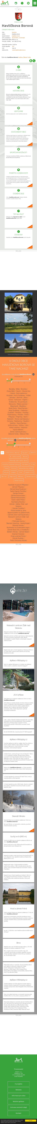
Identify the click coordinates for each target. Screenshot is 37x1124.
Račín (26, 417)
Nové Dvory (13, 408)
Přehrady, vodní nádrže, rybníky (18, 460)
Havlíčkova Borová (17, 25)
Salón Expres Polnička (18, 491)
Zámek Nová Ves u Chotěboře (18, 530)
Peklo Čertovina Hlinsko (18, 540)
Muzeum (20, 476)
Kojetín (25, 400)
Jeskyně (13, 472)
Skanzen (25, 457)
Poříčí (27, 415)
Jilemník (19, 397)
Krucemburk (22, 402)
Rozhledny (25, 464)
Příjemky (19, 417)
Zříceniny (13, 468)
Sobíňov (13, 423)
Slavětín (26, 421)
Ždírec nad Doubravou (18, 432)
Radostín (10, 419)
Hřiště (28, 395)
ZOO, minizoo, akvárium (12, 453)
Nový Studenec (14, 410)
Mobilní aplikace (18, 1101)
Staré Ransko (21, 423)
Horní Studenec (19, 395)
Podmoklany (11, 415)
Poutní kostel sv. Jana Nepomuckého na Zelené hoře (18, 511)
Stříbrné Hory (13, 425)
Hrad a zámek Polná (18, 536)
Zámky (6, 468)
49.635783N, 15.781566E (18, 37)
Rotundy (6, 472)
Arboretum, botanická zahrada (11, 464)
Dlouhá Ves (26, 391)
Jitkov (25, 397)
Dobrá (12, 393)
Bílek (18, 389)
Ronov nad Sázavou (22, 419)
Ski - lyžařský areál (15, 457)
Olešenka (24, 410)
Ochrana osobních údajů (18, 1107)
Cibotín (18, 391)
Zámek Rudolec (18, 538)
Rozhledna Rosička (18, 502)
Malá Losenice (22, 404)
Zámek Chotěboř (18, 508)
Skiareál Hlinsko (18, 525)
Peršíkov (20, 57)
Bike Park (4, 476)
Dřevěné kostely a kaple (25, 468)
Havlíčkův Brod (16, 36)
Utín (26, 425)
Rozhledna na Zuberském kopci (18, 527)
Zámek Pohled (18, 493)
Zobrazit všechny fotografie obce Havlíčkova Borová (18, 354)
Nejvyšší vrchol (29, 472)
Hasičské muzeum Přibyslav (18, 485)
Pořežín (20, 415)
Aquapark (25, 453)
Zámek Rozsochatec (18, 495)
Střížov (21, 425)
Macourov (12, 404)
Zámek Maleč (24, 532)
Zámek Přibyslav (18, 487)
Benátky (12, 389)
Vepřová (24, 427)
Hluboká (9, 395)
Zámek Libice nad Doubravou (18, 515)
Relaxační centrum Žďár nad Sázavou (18, 518)
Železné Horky (27, 57)
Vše (2, 453)
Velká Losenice (14, 427)
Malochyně (14, 406)
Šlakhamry (18, 421)
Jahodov (12, 397)
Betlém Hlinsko (12, 532)
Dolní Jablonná (21, 393)
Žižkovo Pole (24, 434)
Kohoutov (17, 400)
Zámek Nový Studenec (18, 489)
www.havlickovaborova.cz (18, 50)
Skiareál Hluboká (18, 534)
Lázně (20, 472)
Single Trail (12, 476)
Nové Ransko (22, 408)
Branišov (24, 389)
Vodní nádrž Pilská (18, 500)
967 (13, 46)
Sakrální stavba (18, 480)
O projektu (18, 1084)
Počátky (25, 412)
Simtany (10, 421)
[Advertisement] (18, 271)
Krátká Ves (13, 402)
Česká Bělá (10, 391)
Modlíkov (22, 406)
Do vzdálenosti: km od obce (16, 374)
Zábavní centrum (31, 476)
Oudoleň (11, 412)
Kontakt (18, 1113)
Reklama (18, 1090)
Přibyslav (11, 417)
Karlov (11, 400)
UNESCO (33, 453)
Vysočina (14, 32)
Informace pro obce (18, 1096)
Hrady (33, 464)
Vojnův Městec (18, 430)
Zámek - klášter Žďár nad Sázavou (18, 505)
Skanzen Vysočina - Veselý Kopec (18, 523)
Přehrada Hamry (18, 521)
